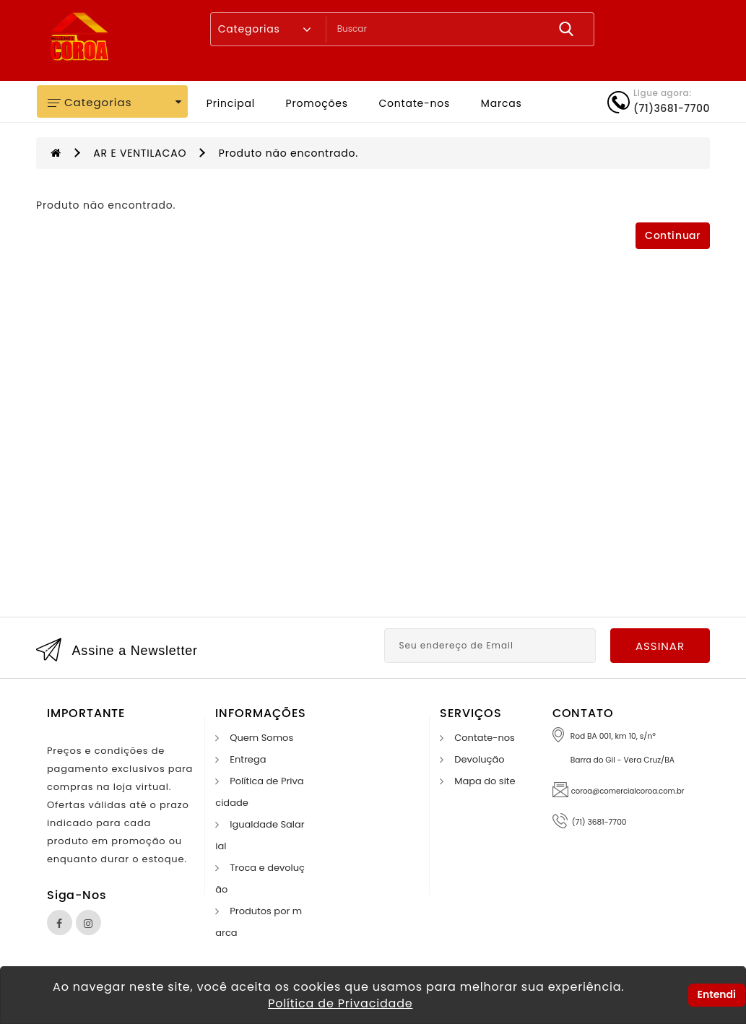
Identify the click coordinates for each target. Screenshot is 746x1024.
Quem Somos (261, 738)
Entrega (248, 759)
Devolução (479, 759)
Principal (231, 103)
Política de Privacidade (340, 1003)
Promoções (317, 103)
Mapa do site (484, 781)
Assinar (660, 646)
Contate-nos (414, 103)
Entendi (717, 994)
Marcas (501, 103)
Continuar (673, 235)
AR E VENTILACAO (139, 153)
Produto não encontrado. (288, 153)
